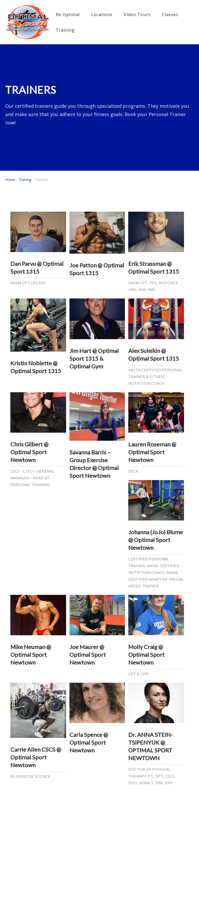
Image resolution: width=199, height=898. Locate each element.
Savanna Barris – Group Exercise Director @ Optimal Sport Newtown (94, 464)
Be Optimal (68, 14)
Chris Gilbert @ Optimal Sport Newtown (29, 452)
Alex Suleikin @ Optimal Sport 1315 (153, 354)
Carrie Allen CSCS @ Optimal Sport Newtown (35, 757)
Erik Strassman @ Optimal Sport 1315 (153, 267)
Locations (101, 14)
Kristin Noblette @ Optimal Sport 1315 (35, 367)
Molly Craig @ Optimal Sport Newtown (146, 654)
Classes (170, 14)
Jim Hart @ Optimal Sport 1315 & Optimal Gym (94, 358)
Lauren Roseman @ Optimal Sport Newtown (152, 452)
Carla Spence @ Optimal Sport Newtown (88, 742)
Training (65, 30)
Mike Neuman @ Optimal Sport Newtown (30, 654)
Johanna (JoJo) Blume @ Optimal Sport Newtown (155, 540)
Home (10, 179)
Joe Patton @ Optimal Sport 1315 (96, 269)
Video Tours (137, 14)
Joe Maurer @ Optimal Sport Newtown (87, 654)
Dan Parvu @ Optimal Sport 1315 (36, 267)
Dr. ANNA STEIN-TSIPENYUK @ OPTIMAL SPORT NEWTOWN (150, 746)
